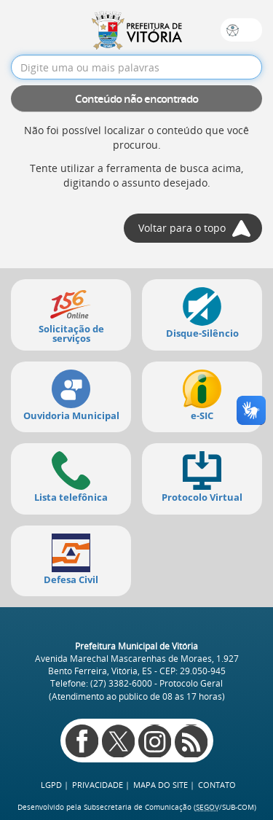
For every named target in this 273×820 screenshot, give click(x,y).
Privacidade (97, 784)
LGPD (51, 784)
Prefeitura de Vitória (136, 30)
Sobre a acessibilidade (232, 30)
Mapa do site (160, 784)
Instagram (154, 741)
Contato (217, 784)
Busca (251, 30)
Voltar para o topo (182, 228)
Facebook (82, 741)
